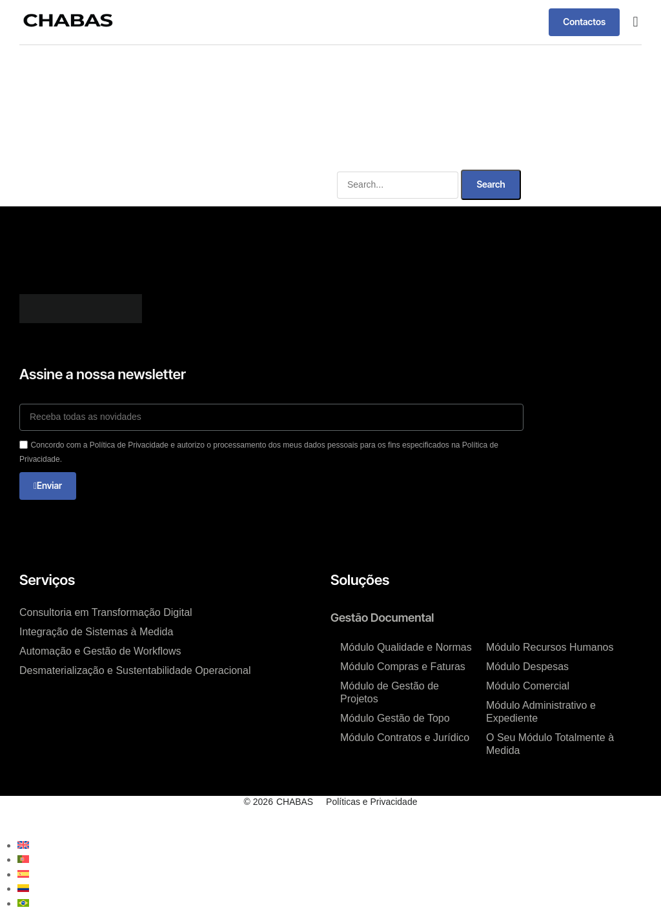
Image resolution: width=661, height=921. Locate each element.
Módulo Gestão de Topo (395, 718)
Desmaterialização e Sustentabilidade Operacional (134, 670)
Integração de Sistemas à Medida (96, 631)
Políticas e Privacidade (372, 802)
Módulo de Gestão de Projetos (389, 692)
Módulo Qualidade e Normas (406, 647)
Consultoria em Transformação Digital (105, 612)
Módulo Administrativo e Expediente (541, 712)
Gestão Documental (382, 617)
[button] (635, 22)
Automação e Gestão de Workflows (100, 651)
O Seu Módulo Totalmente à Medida (550, 744)
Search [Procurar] (490, 184)
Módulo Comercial (527, 685)
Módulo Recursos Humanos (549, 647)
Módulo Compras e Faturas (402, 666)
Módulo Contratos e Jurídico (404, 737)
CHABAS (295, 802)
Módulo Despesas (527, 666)
